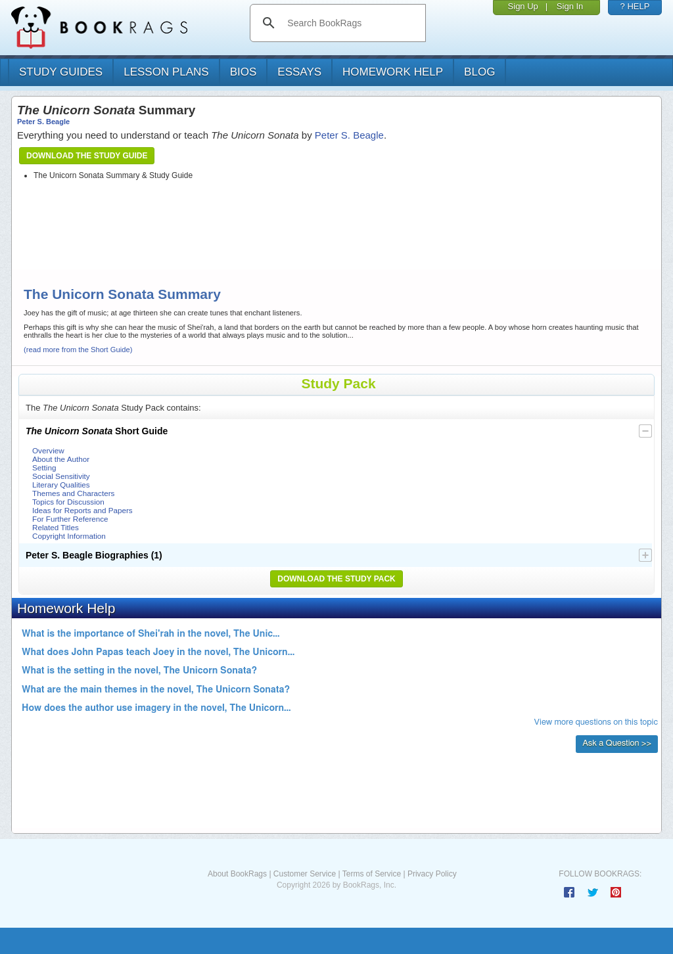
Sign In (570, 6)
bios (243, 72)
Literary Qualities (61, 484)
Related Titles (55, 527)
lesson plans (166, 72)
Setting (44, 467)
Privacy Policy (432, 873)
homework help (392, 72)
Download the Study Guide (86, 155)
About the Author (60, 459)
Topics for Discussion (68, 501)
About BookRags (237, 873)
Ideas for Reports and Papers (82, 510)
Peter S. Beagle (43, 121)
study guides (61, 72)
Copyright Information (69, 536)
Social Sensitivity (61, 476)
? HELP (635, 6)
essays (299, 72)
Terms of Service (371, 873)
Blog (479, 72)
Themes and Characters (73, 493)
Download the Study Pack (336, 578)
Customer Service (304, 873)
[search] (351, 23)
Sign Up (523, 6)
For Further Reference (70, 518)
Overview (48, 450)
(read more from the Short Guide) (78, 349)
